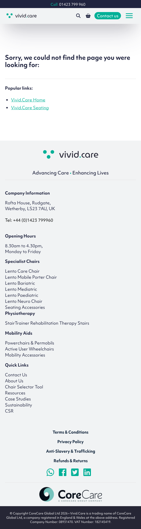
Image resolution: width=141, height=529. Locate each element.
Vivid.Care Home (28, 100)
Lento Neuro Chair (23, 301)
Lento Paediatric (21, 295)
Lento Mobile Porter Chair (31, 277)
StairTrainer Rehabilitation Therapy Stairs (47, 323)
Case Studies (18, 399)
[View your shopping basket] (88, 16)
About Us (14, 381)
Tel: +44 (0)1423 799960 (29, 220)
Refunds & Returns (71, 460)
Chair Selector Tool (24, 387)
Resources (15, 393)
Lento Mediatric (21, 289)
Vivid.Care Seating (30, 107)
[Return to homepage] (70, 154)
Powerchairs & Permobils (29, 343)
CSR (9, 411)
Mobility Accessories (25, 355)
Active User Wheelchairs (29, 349)
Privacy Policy (70, 441)
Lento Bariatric (20, 283)
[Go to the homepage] (22, 15)
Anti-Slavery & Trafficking (70, 451)
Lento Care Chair (22, 271)
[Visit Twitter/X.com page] (75, 472)
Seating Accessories (25, 307)
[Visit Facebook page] (62, 472)
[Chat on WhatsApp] (50, 472)
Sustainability (18, 405)
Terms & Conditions (70, 432)
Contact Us (16, 375)
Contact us (107, 16)
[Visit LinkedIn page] (87, 472)
